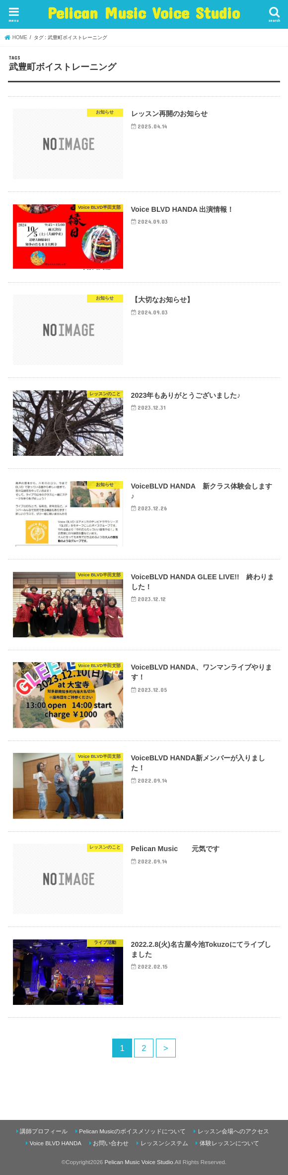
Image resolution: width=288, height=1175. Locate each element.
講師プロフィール (44, 1131)
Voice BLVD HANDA (55, 1143)
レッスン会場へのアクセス (233, 1131)
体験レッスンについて (229, 1143)
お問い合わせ (111, 1143)
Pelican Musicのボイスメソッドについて (132, 1131)
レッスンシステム (164, 1143)
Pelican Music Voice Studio (144, 12)
